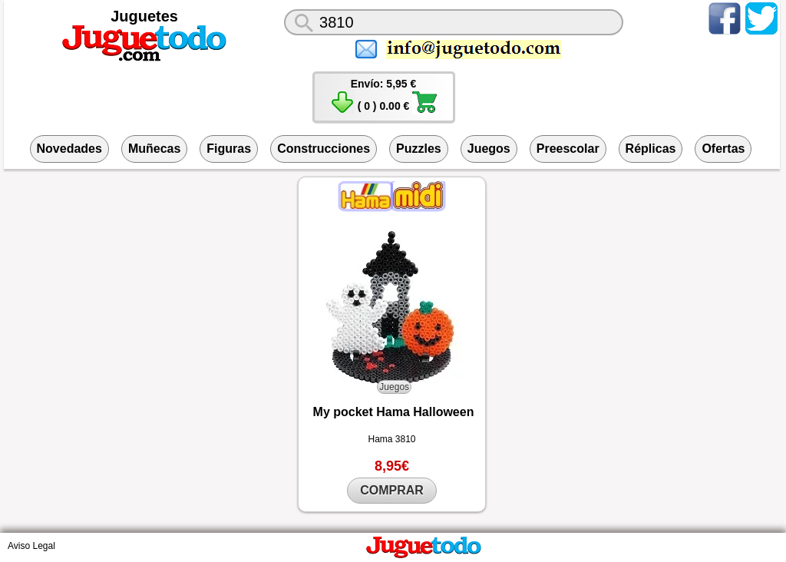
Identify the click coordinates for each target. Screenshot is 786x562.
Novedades (69, 148)
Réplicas (651, 148)
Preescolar (568, 148)
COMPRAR (392, 490)
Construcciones (323, 148)
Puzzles (418, 148)
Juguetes (144, 16)
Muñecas (154, 148)
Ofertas (723, 148)
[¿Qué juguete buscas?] (453, 22)
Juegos (488, 148)
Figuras (228, 148)
